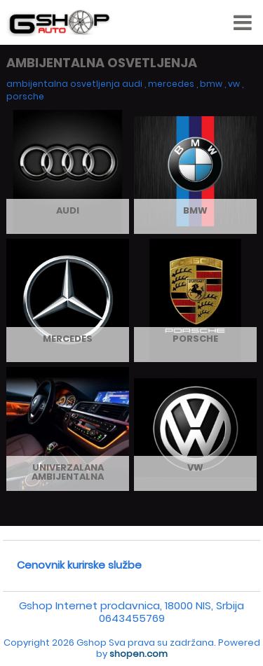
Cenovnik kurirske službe (79, 564)
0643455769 (132, 618)
